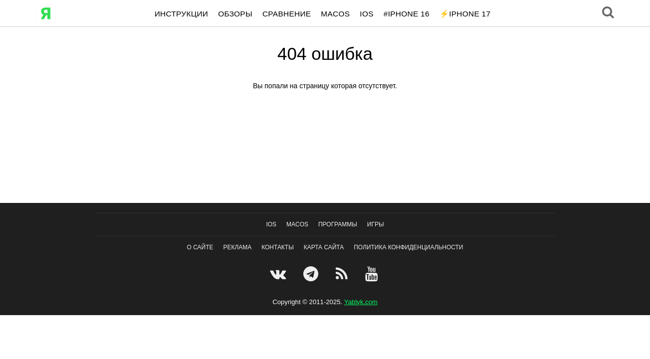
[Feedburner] (343, 274)
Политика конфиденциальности (408, 247)
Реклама (237, 247)
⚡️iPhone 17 (464, 13)
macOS (335, 13)
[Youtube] (373, 274)
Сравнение (286, 13)
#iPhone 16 (407, 13)
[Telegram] (312, 274)
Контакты (277, 247)
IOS (366, 13)
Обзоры (235, 13)
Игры (375, 224)
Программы (337, 224)
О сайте (200, 247)
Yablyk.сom (361, 302)
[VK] (279, 274)
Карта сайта (324, 247)
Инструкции (181, 13)
